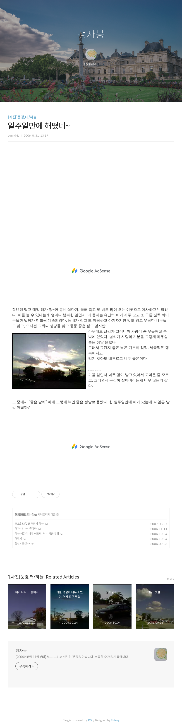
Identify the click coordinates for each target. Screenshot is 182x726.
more (170, 579)
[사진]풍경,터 (22, 514)
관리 (113, 92)
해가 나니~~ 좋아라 (26, 528)
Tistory (115, 720)
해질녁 (18, 538)
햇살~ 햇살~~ (22, 543)
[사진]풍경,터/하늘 (22, 117)
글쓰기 (67, 92)
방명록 (83, 92)
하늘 (34, 514)
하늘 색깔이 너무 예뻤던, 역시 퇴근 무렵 (37, 533)
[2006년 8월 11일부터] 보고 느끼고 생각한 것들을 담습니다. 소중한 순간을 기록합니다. (72, 657)
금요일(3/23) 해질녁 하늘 (29, 523)
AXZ (90, 720)
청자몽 (91, 34)
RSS (98, 92)
